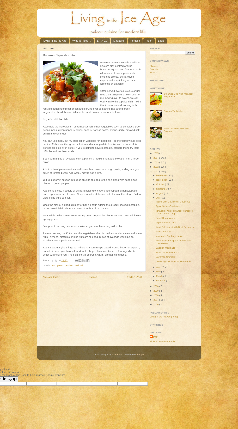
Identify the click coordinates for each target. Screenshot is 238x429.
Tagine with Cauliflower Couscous (173, 201)
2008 (156, 295)
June (159, 267)
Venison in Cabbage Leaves (170, 236)
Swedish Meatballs (165, 248)
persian (69, 265)
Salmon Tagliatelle (173, 111)
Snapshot (155, 69)
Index (149, 40)
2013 (156, 162)
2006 (156, 304)
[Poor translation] (12, 379)
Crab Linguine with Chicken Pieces (173, 261)
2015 (156, 153)
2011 (156, 171)
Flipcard (154, 66)
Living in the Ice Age (54, 40)
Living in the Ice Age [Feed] (164, 316)
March (159, 276)
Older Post (134, 277)
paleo (60, 265)
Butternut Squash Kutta (168, 252)
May (158, 271)
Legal (161, 40)
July (158, 198)
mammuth (117, 354)
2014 (156, 158)
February (161, 280)
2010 (156, 286)
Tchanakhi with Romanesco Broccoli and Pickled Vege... (174, 212)
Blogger (140, 354)
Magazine (118, 40)
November (162, 180)
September (162, 189)
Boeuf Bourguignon (165, 218)
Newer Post (51, 277)
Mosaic (153, 72)
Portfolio (135, 40)
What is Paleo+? (81, 40)
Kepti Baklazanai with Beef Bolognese (175, 227)
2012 (156, 167)
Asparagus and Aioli (166, 222)
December (162, 175)
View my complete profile (163, 341)
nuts (53, 265)
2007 (156, 299)
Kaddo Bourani (163, 231)
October (160, 184)
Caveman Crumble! (165, 257)
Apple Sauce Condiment (168, 206)
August (160, 193)
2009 (156, 291)
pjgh (155, 336)
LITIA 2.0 (102, 40)
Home (93, 277)
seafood (78, 265)
